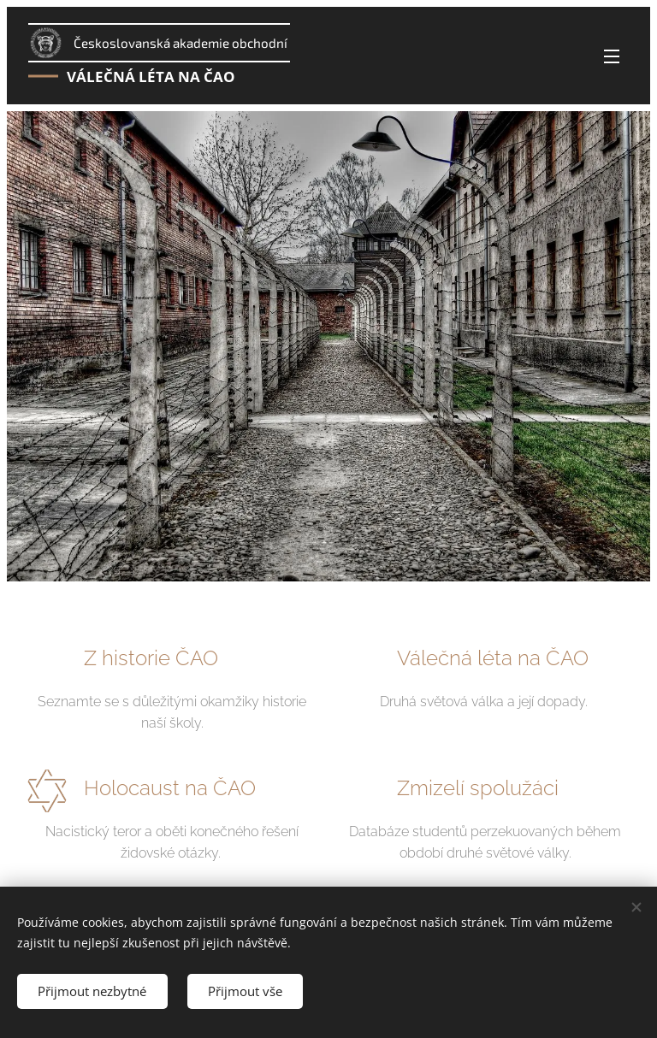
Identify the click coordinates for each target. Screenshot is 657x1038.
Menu (611, 56)
